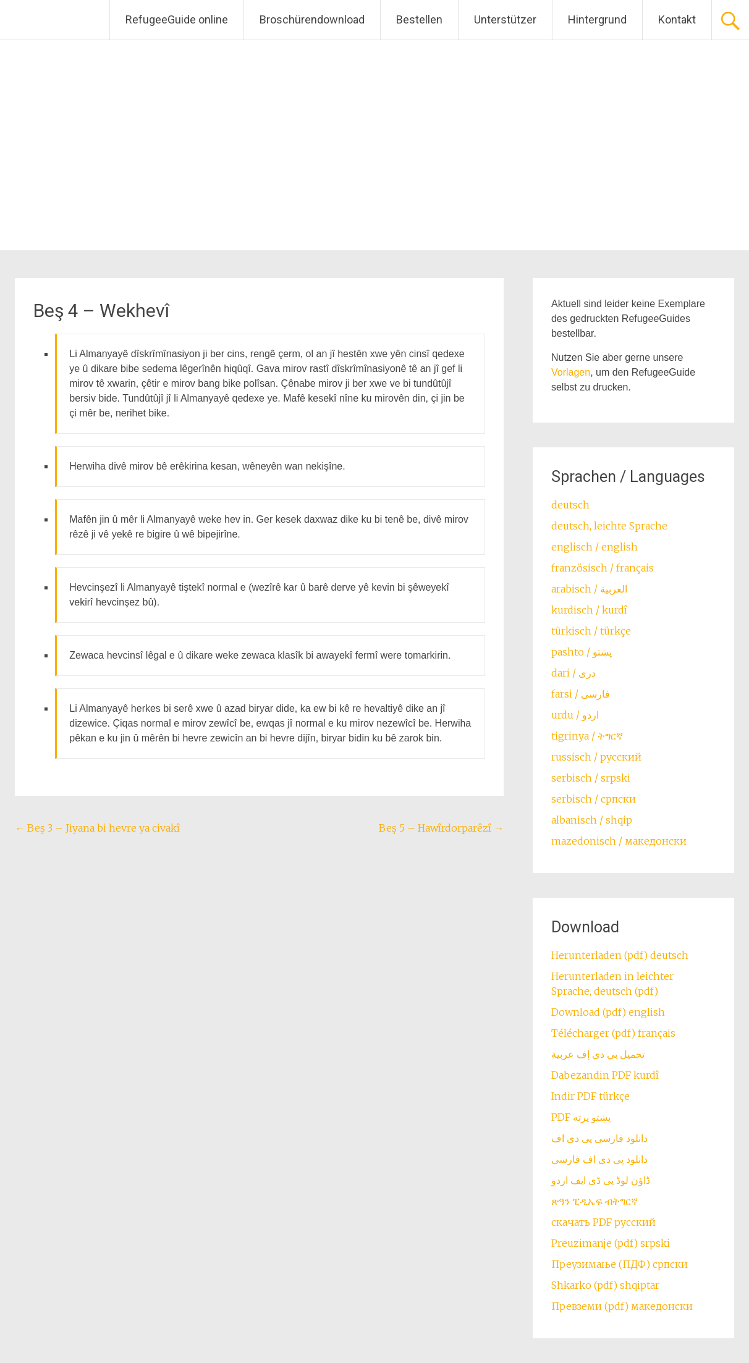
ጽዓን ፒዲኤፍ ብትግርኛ (594, 1201)
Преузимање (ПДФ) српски (619, 1264)
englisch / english (594, 547)
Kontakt (677, 19)
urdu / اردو (575, 715)
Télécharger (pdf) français (613, 1033)
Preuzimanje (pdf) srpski (610, 1243)
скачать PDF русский (603, 1222)
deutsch (570, 505)
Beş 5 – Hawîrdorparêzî (441, 828)
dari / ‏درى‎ (573, 673)
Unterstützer (505, 19)
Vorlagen (570, 372)
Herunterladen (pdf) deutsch (619, 955)
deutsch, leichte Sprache (609, 526)
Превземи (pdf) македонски (622, 1306)
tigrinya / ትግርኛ (587, 736)
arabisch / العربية (589, 589)
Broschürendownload (312, 19)
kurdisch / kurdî (589, 610)
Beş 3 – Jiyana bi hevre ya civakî (97, 828)
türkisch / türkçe (591, 631)
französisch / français (602, 568)
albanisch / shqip (591, 820)
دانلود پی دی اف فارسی (599, 1159)
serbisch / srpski (590, 778)
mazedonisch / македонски (619, 841)
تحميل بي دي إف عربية (598, 1054)
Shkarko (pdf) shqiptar (605, 1285)
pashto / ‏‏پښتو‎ (581, 652)
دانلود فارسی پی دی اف (599, 1138)
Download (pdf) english (608, 1012)
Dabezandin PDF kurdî (605, 1075)
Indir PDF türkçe (590, 1096)
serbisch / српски (593, 799)
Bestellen (419, 19)
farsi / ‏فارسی (580, 694)
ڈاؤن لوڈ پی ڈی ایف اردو (600, 1180)
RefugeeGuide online (176, 19)
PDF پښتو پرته (581, 1117)
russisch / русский (596, 757)
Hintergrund (597, 19)
